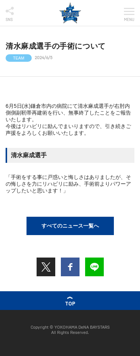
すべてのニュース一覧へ (70, 226)
